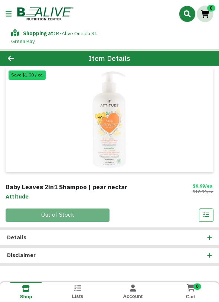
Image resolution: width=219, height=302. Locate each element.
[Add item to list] (206, 215)
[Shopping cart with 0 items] (205, 14)
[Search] (187, 14)
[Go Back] (32, 58)
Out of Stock (57, 214)
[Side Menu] (9, 14)
